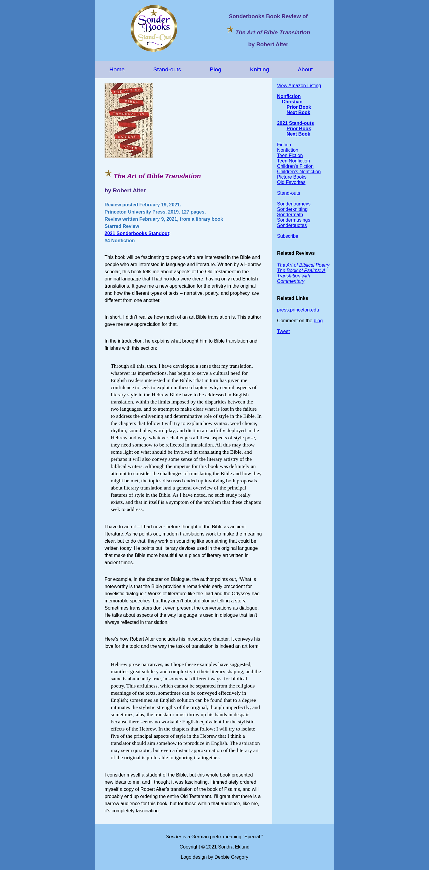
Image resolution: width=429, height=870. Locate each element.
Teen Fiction (290, 155)
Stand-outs (167, 69)
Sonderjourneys (293, 203)
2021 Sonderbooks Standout (137, 233)
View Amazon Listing (299, 85)
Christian (292, 101)
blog (318, 320)
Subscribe (287, 236)
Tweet (283, 331)
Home (117, 69)
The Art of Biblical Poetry (303, 265)
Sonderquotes (292, 225)
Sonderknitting (292, 209)
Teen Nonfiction (293, 160)
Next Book (298, 112)
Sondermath (290, 214)
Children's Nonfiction (299, 171)
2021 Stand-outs (295, 123)
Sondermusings (293, 220)
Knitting (259, 69)
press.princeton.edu (298, 309)
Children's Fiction (295, 166)
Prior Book (298, 107)
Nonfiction (289, 96)
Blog (215, 69)
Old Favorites (291, 182)
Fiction (284, 144)
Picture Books (292, 176)
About (305, 69)
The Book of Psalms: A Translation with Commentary (301, 276)
